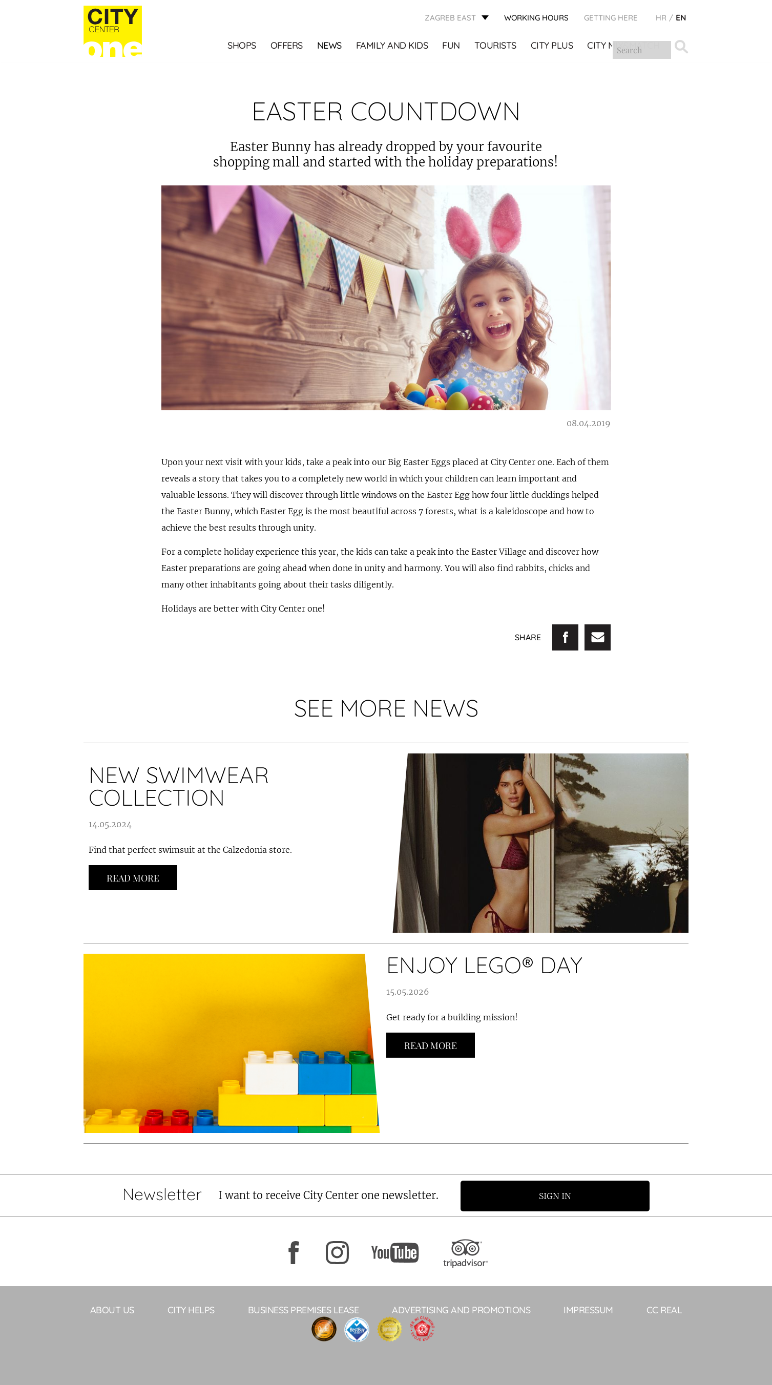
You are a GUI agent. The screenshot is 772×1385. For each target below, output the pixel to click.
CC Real (664, 1309)
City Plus (552, 46)
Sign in (557, 1195)
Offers (286, 46)
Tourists (495, 46)
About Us (112, 1309)
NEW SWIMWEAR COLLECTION (179, 786)
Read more (133, 878)
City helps (191, 1309)
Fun (452, 46)
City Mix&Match (624, 46)
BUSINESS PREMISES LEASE (303, 1309)
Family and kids (392, 46)
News (329, 46)
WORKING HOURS (536, 18)
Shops (242, 46)
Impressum (588, 1309)
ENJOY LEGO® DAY (484, 965)
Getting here (611, 18)
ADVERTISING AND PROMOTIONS (461, 1309)
